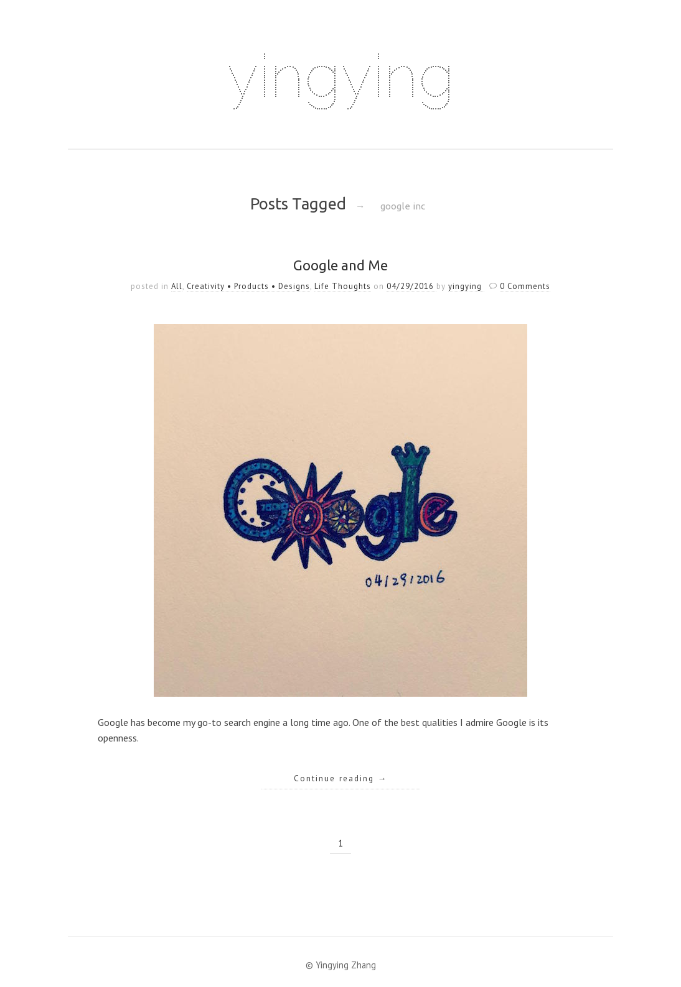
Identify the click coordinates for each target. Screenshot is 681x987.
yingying (340, 75)
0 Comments (525, 286)
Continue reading (341, 778)
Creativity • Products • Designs (248, 286)
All (176, 286)
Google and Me (340, 265)
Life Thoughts (342, 286)
